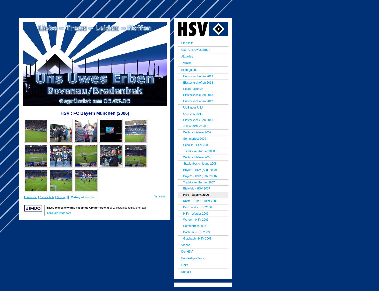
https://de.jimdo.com (59, 212)
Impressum (30, 197)
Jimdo (33, 208)
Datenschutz (46, 197)
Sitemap (61, 197)
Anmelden (159, 196)
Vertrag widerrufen (83, 197)
